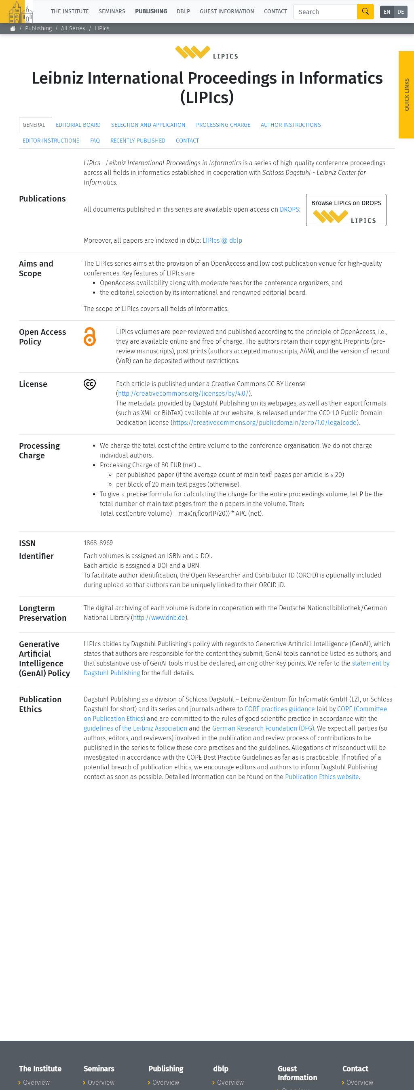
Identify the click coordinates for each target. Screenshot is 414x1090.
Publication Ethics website (322, 777)
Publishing (38, 28)
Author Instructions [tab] (291, 125)
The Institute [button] (70, 11)
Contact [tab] (187, 140)
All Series (73, 28)
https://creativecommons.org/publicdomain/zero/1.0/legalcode (265, 422)
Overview (36, 1082)
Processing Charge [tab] (223, 125)
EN (387, 11)
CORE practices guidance (280, 709)
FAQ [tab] (95, 140)
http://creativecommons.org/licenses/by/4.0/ (183, 393)
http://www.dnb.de (159, 618)
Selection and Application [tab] (148, 125)
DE (400, 11)
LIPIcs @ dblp (222, 240)
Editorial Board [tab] (78, 125)
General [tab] (34, 125)
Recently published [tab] (137, 140)
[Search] (325, 11)
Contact (275, 11)
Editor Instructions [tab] (51, 140)
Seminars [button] (112, 11)
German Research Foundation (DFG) (263, 728)
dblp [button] (183, 11)
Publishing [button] (151, 11)
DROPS (289, 209)
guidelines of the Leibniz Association (135, 728)
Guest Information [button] (227, 11)
